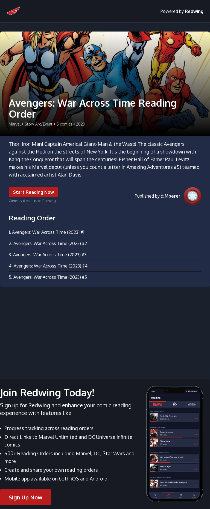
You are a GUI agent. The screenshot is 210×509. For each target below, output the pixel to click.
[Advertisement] (105, 329)
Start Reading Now (33, 192)
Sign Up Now (25, 497)
